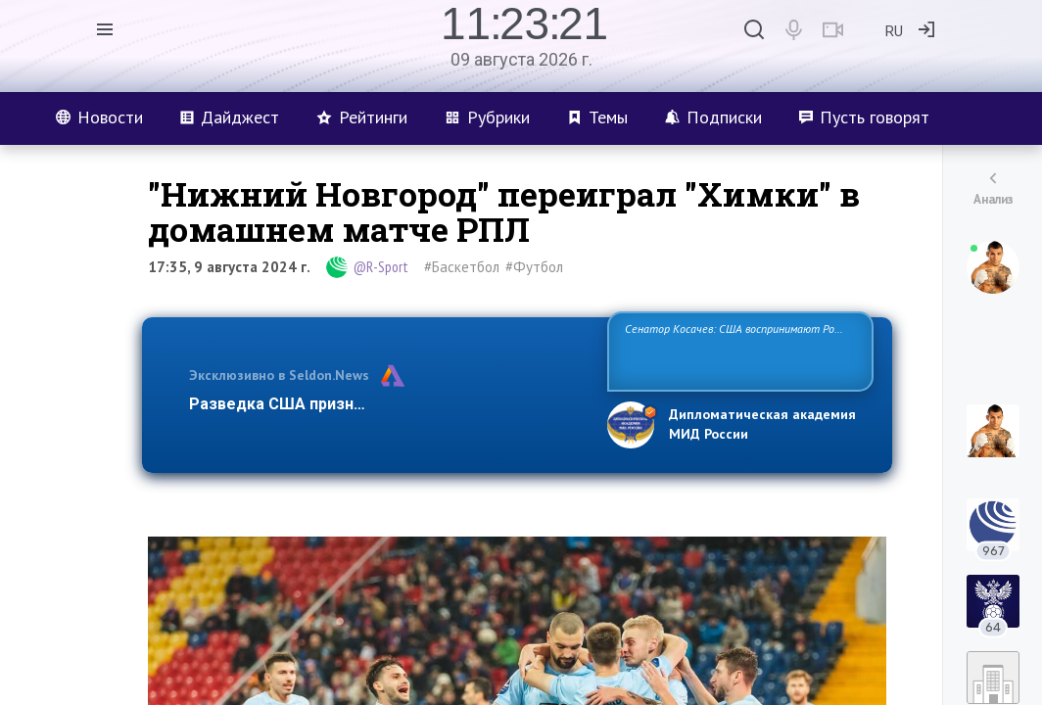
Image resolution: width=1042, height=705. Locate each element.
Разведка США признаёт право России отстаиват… (387, 404)
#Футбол (534, 267)
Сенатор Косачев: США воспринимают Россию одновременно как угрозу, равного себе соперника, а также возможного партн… (740, 350)
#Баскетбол (461, 267)
